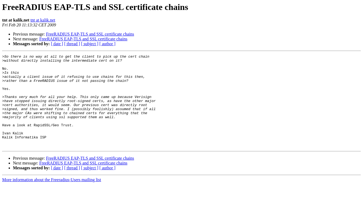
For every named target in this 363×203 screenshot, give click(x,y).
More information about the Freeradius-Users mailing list (51, 198)
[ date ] (57, 43)
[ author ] (107, 43)
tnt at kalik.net (42, 20)
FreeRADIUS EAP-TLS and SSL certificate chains (90, 34)
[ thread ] (72, 43)
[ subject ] (89, 43)
